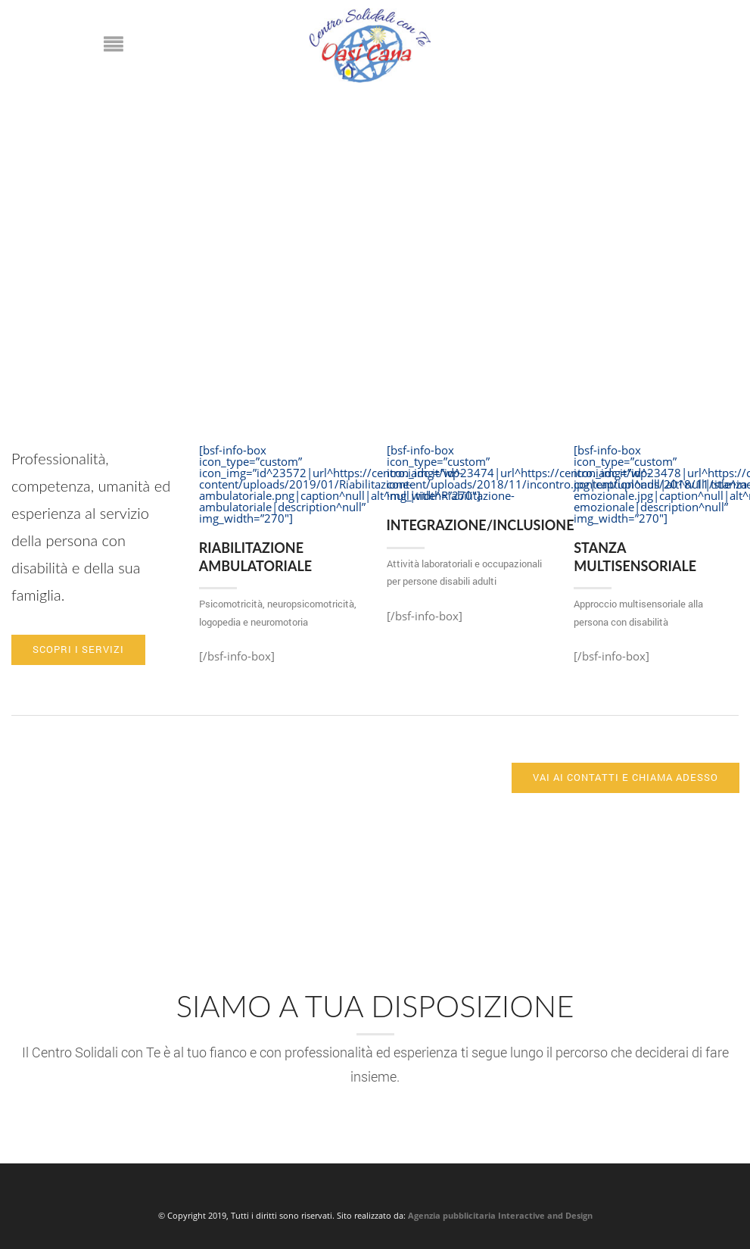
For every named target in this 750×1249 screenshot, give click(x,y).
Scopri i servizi (78, 649)
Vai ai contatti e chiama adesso (625, 777)
